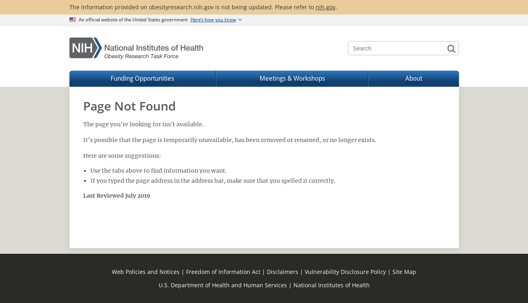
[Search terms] (403, 48)
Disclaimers (282, 272)
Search (452, 48)
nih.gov (325, 7)
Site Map (404, 272)
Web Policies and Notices (146, 272)
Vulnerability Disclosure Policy (345, 272)
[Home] (136, 48)
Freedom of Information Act (223, 272)
